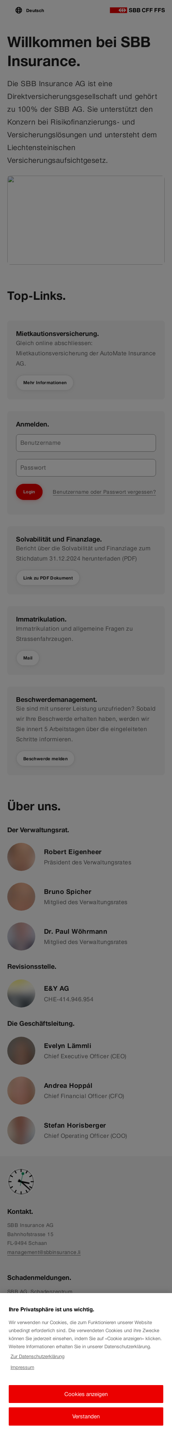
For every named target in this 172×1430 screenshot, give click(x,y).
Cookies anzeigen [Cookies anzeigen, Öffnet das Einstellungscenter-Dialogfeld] (86, 1398)
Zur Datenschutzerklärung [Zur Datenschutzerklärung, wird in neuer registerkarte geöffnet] (37, 1360)
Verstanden (86, 1421)
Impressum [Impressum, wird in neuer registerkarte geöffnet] (22, 1371)
